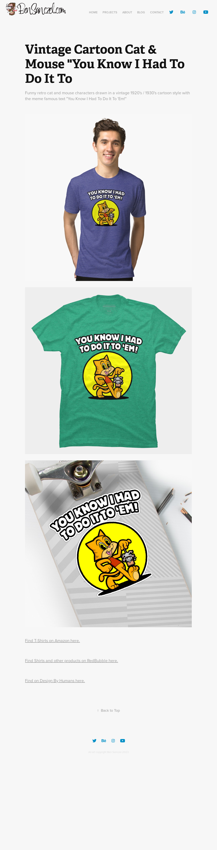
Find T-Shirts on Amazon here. (52, 640)
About (127, 12)
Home (93, 12)
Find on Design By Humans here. (55, 680)
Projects (110, 12)
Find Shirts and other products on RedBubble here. (71, 660)
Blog (141, 12)
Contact (157, 12)
